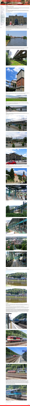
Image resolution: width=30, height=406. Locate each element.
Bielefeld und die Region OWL (2, 23)
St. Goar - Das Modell (2, 9)
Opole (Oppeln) (2, 19)
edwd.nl (15, 405)
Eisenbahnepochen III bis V (2, 8)
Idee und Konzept (2, 7)
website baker (19, 405)
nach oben (28, 404)
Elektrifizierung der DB (2, 22)
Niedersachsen (2, 16)
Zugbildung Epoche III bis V (2, 10)
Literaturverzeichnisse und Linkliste (2, 24)
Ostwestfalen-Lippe (2, 20)
